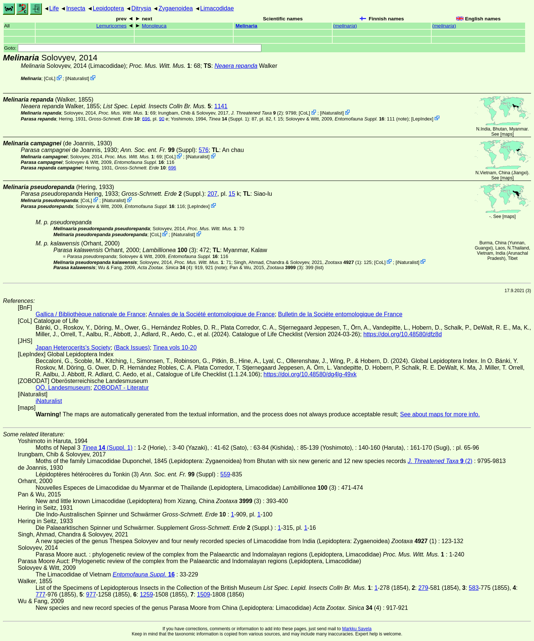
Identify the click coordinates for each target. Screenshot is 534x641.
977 (91, 594)
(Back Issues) (132, 347)
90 (161, 118)
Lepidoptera (108, 8)
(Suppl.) (162, 194)
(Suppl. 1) (229, 118)
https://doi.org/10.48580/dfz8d (402, 334)
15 (231, 194)
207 (212, 194)
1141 (221, 106)
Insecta (75, 8)
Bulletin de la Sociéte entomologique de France (340, 314)
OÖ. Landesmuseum (63, 387)
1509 (203, 594)
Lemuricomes (111, 26)
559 (225, 474)
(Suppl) (158, 150)
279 (423, 588)
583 (474, 588)
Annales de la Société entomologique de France (211, 314)
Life (54, 8)
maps (507, 134)
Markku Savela (356, 628)
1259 (146, 594)
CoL (49, 78)
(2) (257, 113)
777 (41, 594)
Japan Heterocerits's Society (73, 347)
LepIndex (422, 118)
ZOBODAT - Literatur (121, 387)
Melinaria (246, 26)
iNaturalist (77, 78)
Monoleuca (154, 26)
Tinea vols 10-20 (175, 347)
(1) (343, 262)
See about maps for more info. (440, 414)
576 (204, 150)
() (345, 26)
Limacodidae (217, 8)
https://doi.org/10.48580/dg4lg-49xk (310, 374)
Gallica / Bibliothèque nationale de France (90, 314)
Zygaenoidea (175, 8)
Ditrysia (141, 8)
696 (146, 118)
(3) (169, 250)
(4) (165, 267)
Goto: (132, 48)
